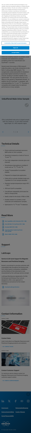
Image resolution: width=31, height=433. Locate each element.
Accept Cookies (15, 52)
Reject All (15, 47)
